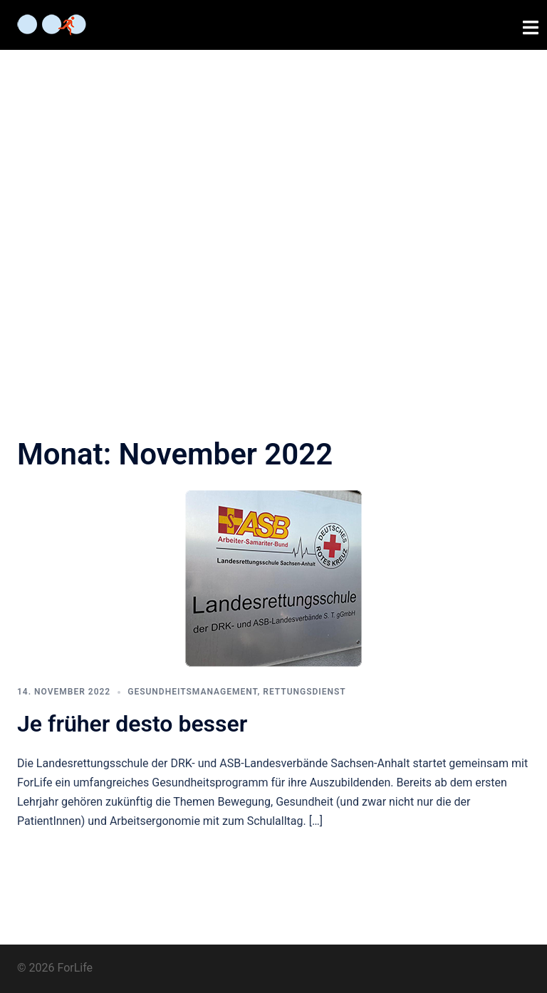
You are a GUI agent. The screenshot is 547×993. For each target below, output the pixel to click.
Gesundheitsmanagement (192, 692)
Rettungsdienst (304, 692)
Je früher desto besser (132, 723)
